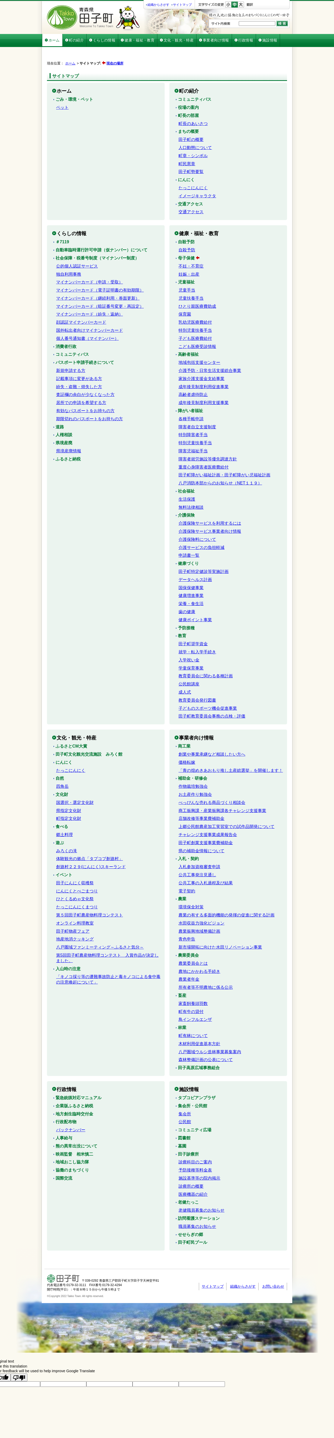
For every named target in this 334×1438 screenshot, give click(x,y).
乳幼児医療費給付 (195, 309)
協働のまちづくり (72, 1157)
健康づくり (188, 550)
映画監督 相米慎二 (74, 1141)
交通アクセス (190, 191)
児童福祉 (186, 269)
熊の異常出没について (76, 1133)
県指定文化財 (68, 797)
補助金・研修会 (192, 765)
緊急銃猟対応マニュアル (79, 1084)
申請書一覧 (188, 542)
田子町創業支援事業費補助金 (205, 829)
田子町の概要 (191, 126)
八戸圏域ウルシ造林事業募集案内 (209, 1039)
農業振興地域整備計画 (199, 918)
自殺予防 (186, 229)
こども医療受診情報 (197, 333)
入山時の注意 (68, 956)
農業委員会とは (193, 950)
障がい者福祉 (190, 397)
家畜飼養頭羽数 (193, 990)
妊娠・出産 (188, 261)
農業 (182, 886)
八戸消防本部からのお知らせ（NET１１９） (220, 470)
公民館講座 (188, 671)
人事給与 (64, 1125)
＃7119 (62, 229)
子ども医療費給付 (195, 325)
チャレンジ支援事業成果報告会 (207, 821)
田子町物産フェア (73, 918)
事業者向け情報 (216, 40)
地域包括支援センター (199, 349)
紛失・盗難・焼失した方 (79, 373)
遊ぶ (60, 829)
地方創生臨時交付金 (74, 1101)
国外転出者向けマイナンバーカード (89, 317)
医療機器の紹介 (193, 1181)
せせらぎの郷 (190, 1221)
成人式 (184, 679)
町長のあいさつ (193, 110)
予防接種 (186, 615)
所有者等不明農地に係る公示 (205, 974)
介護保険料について (197, 526)
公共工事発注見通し (197, 862)
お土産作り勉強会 (195, 781)
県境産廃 (64, 430)
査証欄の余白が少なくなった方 (85, 381)
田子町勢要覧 (191, 158)
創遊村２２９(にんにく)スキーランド (91, 853)
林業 (182, 1014)
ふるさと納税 (68, 446)
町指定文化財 (68, 805)
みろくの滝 (66, 838)
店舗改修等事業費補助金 (201, 805)
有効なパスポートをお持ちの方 (85, 397)
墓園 (182, 1133)
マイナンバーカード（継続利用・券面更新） (98, 285)
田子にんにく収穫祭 (75, 870)
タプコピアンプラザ (197, 1084)
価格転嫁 (186, 749)
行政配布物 (66, 1108)
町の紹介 (76, 40)
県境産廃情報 (68, 438)
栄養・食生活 (191, 590)
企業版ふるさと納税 (74, 1093)
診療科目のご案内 (195, 1149)
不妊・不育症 (191, 253)
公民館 (184, 1108)
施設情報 (269, 40)
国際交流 (64, 1165)
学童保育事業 (191, 655)
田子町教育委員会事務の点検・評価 (211, 703)
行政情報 (245, 40)
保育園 (184, 301)
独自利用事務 (68, 261)
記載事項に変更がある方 (79, 365)
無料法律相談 (191, 494)
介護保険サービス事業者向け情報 (209, 518)
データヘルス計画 (195, 566)
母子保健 (186, 245)
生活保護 (186, 486)
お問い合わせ (273, 1273)
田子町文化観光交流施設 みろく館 (89, 741)
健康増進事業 (191, 582)
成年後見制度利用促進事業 (203, 373)
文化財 (62, 781)
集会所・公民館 (192, 1093)
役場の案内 (188, 94)
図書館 (184, 1125)
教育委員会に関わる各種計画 (205, 663)
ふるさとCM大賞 (71, 733)
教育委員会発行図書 (197, 687)
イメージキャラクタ (197, 183)
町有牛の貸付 (191, 998)
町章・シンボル (193, 142)
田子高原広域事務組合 (199, 1054)
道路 (60, 414)
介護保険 (186, 502)
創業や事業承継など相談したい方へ (211, 741)
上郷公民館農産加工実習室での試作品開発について (226, 813)
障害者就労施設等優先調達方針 (207, 446)
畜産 (182, 982)
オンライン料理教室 (75, 910)
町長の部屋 (188, 102)
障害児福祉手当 (193, 438)
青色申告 (186, 926)
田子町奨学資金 (193, 631)
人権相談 (64, 421)
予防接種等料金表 (195, 1157)
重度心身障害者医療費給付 (203, 454)
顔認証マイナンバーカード (81, 309)
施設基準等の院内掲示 (199, 1165)
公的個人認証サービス (77, 253)
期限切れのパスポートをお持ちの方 (89, 406)
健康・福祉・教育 (139, 40)
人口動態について (195, 134)
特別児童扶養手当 (195, 317)
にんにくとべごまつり (77, 878)
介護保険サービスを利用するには (209, 510)
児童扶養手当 (191, 285)
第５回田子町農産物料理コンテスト (89, 902)
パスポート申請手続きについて (85, 349)
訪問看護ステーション (199, 1205)
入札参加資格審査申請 (199, 853)
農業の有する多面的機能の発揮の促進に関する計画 (226, 902)
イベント (64, 862)
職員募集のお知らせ (197, 1213)
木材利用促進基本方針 (199, 1030)
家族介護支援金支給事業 (201, 365)
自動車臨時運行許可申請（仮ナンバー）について (101, 237)
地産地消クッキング (75, 926)
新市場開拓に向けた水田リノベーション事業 (220, 934)
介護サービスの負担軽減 (201, 534)
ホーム (54, 40)
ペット (62, 94)
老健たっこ (188, 1189)
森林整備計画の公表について (205, 1046)
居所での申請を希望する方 (81, 389)
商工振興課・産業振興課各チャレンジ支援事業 (222, 797)
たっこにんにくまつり (77, 894)
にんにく (186, 166)
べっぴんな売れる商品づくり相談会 (211, 789)
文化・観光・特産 (179, 40)
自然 (60, 765)
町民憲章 (186, 151)
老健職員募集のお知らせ (201, 1197)
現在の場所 (114, 57)
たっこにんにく (193, 175)
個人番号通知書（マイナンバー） (87, 325)
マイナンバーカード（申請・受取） (89, 269)
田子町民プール (192, 1229)
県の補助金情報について (201, 838)
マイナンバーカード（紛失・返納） (89, 301)
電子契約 (186, 878)
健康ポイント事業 (195, 607)
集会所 (184, 1101)
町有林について (193, 1022)
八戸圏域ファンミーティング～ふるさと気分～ (100, 934)
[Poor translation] (19, 1364)
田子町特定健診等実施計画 (203, 558)
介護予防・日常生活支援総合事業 (209, 357)
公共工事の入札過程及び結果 (205, 870)
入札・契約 (188, 845)
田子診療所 (188, 1141)
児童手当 (186, 277)
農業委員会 (188, 942)
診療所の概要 (191, 1173)
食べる (62, 813)
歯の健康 (186, 598)
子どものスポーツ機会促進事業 (207, 695)
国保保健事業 (191, 574)
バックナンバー (70, 1117)
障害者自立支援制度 (197, 414)
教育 (182, 622)
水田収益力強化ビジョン (201, 910)
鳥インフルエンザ (195, 1006)
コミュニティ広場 (194, 1117)
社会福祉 (186, 478)
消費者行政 (66, 333)
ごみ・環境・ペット (74, 86)
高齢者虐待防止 (193, 381)
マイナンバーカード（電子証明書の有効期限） (100, 277)
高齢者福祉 (188, 341)
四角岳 (62, 773)
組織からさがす (158, 5)
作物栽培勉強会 (193, 773)
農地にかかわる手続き (199, 958)
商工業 (184, 733)
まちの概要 (188, 118)
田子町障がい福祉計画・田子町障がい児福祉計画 (224, 462)
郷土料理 (64, 821)
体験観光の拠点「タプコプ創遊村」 (89, 845)
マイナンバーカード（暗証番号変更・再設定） (100, 293)
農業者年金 (188, 966)
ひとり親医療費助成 (197, 293)
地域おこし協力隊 (72, 1149)
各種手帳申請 (191, 406)
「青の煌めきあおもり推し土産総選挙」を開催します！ (230, 757)
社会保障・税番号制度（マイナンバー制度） (97, 245)
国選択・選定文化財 (75, 789)
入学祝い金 (188, 647)
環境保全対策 (191, 894)
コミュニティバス (194, 86)
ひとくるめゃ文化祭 (75, 886)
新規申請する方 (70, 357)
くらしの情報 (104, 40)
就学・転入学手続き (197, 639)
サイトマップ (182, 5)
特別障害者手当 (193, 421)
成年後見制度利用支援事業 (203, 389)
